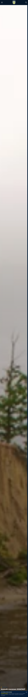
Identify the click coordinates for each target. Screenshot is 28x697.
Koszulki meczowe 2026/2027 (13, 689)
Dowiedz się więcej (4, 693)
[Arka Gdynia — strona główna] (14, 2)
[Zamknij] (26, 692)
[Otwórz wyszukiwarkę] (26, 2)
